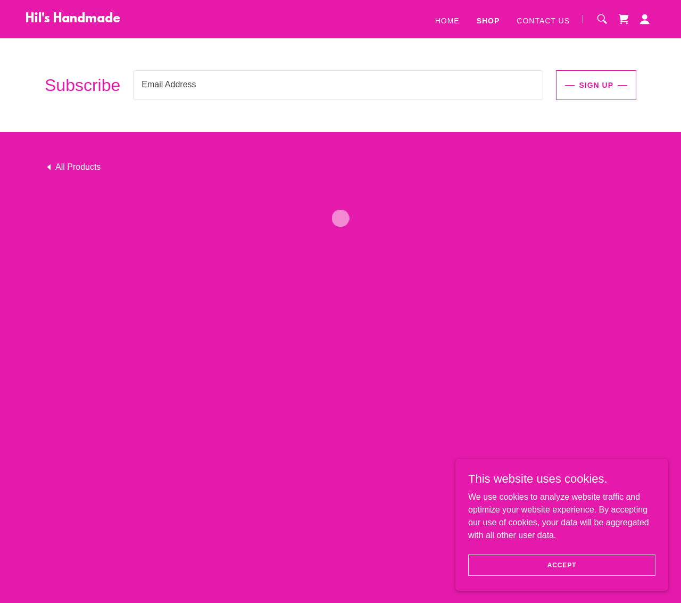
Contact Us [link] (543, 20)
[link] (73, 19)
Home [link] (447, 20)
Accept (561, 564)
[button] (623, 19)
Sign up (596, 85)
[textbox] (338, 85)
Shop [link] (488, 20)
